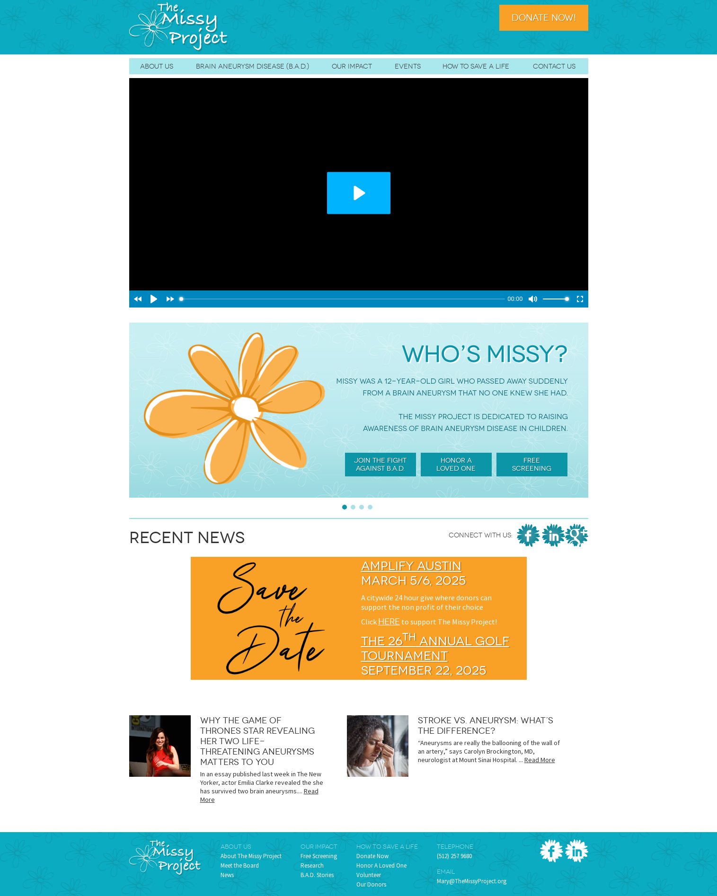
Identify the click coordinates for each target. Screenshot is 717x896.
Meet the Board (240, 865)
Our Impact (352, 66)
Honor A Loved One (381, 865)
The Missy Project (179, 27)
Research (312, 865)
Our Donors (371, 884)
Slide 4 (370, 507)
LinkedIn (553, 535)
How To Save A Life (476, 66)
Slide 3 (361, 507)
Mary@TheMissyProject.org (471, 881)
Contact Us (554, 66)
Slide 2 (353, 507)
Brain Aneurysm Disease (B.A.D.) (252, 66)
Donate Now (372, 856)
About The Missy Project (251, 856)
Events (408, 66)
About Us (156, 66)
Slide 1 (344, 507)
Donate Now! (544, 17)
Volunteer (368, 875)
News (227, 875)
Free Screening (319, 856)
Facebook (528, 535)
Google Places (576, 535)
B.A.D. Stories (317, 875)
